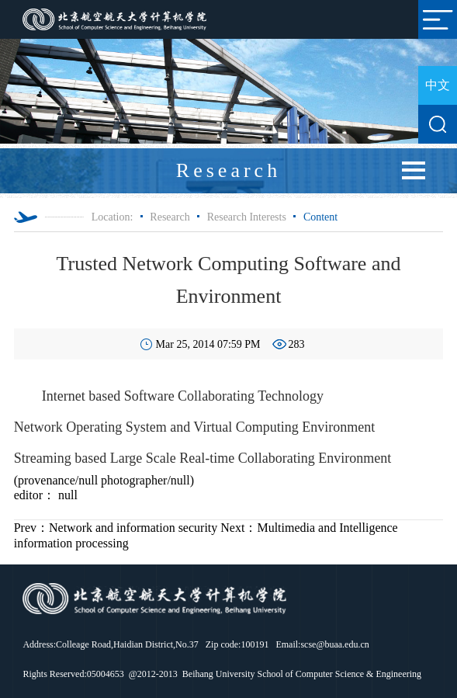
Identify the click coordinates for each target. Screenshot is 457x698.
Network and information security (116, 527)
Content (320, 217)
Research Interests (246, 217)
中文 (437, 85)
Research (169, 217)
